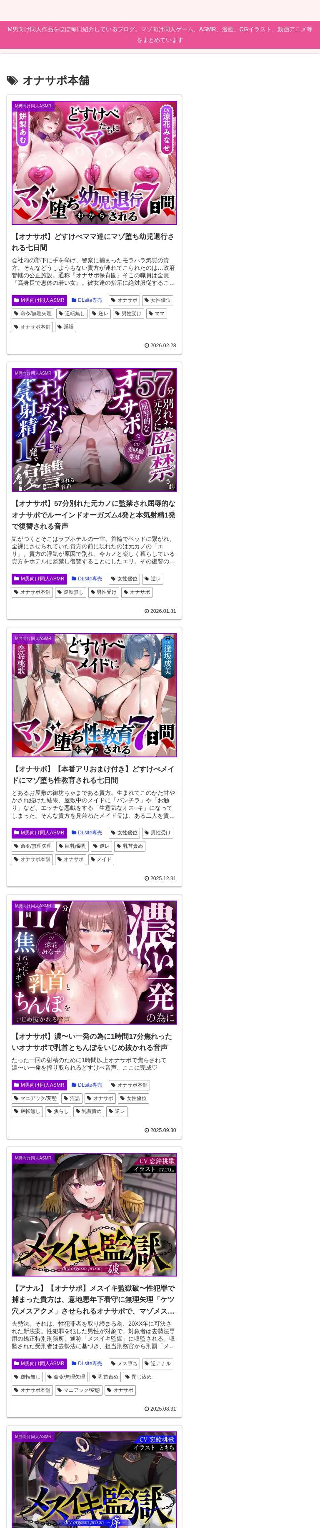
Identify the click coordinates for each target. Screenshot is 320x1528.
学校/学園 (61, 1388)
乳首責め (27, 569)
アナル (107, 1101)
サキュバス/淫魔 (35, 1101)
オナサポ (124, 282)
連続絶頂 (278, 1083)
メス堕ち (124, 821)
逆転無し (105, 296)
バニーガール (186, 1097)
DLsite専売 (87, 282)
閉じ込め (61, 848)
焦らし (277, 573)
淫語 (122, 309)
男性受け (27, 309)
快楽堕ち (214, 861)
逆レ (133, 296)
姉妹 (90, 1388)
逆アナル (27, 834)
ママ (56, 309)
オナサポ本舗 (89, 309)
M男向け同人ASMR (39, 282)
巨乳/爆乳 (106, 556)
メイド (134, 569)
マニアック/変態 (232, 560)
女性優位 (27, 296)
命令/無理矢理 (66, 296)
